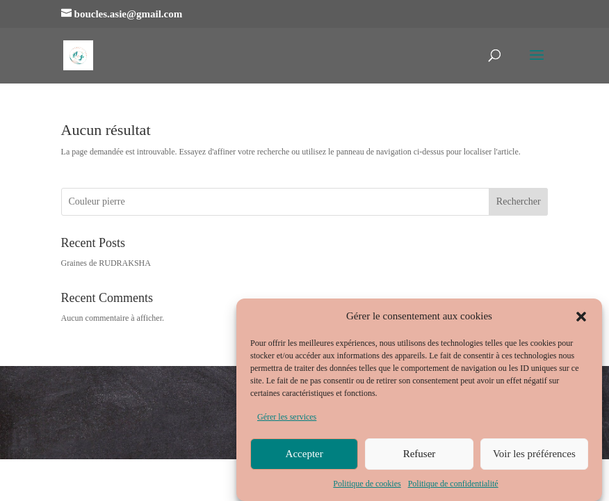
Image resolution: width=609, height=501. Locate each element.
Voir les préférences (534, 457)
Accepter (304, 457)
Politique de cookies (366, 486)
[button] (581, 319)
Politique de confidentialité (453, 486)
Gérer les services (286, 420)
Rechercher (518, 201)
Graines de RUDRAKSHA (106, 263)
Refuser (419, 457)
